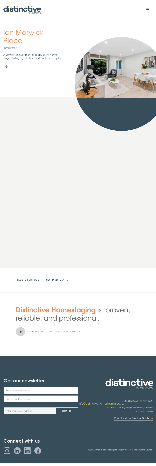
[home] (22, 10)
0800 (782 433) (138, 401)
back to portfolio (28, 279)
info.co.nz (101, 403)
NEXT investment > (57, 279)
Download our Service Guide (133, 418)
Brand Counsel (146, 449)
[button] (147, 9)
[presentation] (29, 426)
